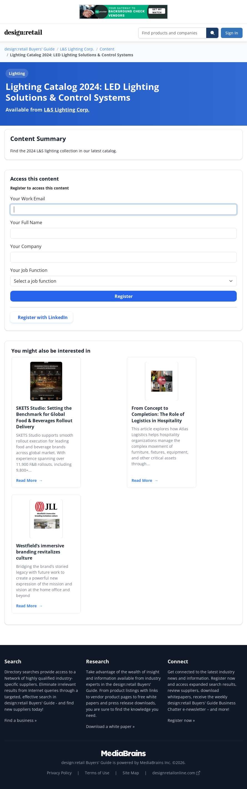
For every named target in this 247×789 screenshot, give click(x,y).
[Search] (212, 33)
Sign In (231, 33)
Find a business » (20, 720)
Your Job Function (28, 270)
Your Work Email (27, 199)
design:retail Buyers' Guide (29, 49)
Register (124, 296)
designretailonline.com (176, 772)
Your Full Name (26, 222)
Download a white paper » (110, 726)
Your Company (25, 246)
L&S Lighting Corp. (77, 49)
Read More (26, 480)
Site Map (131, 772)
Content (107, 49)
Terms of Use (97, 772)
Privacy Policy (59, 772)
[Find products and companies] (172, 33)
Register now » (181, 720)
